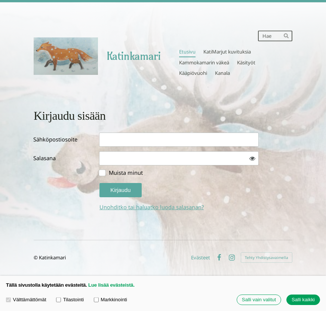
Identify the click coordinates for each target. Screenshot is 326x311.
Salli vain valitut (259, 300)
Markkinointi (110, 299)
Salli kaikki (303, 300)
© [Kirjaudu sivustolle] (36, 257)
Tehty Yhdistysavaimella (266, 257)
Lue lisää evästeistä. (111, 285)
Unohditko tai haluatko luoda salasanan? (151, 207)
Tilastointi (70, 299)
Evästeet (200, 257)
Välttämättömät (26, 299)
